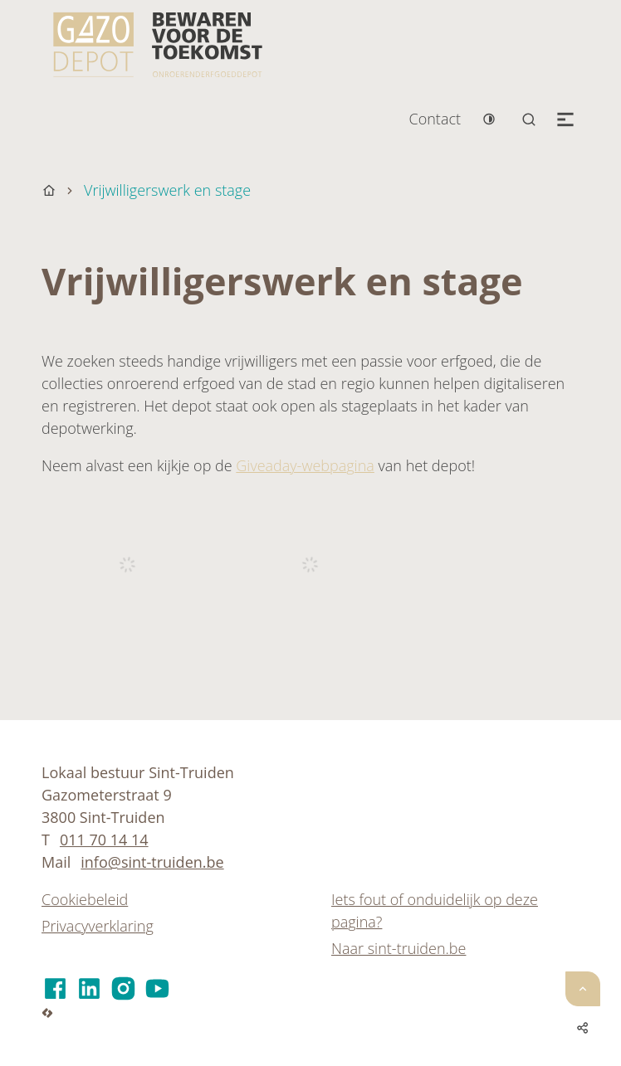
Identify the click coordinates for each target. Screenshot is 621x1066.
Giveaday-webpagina (305, 465)
